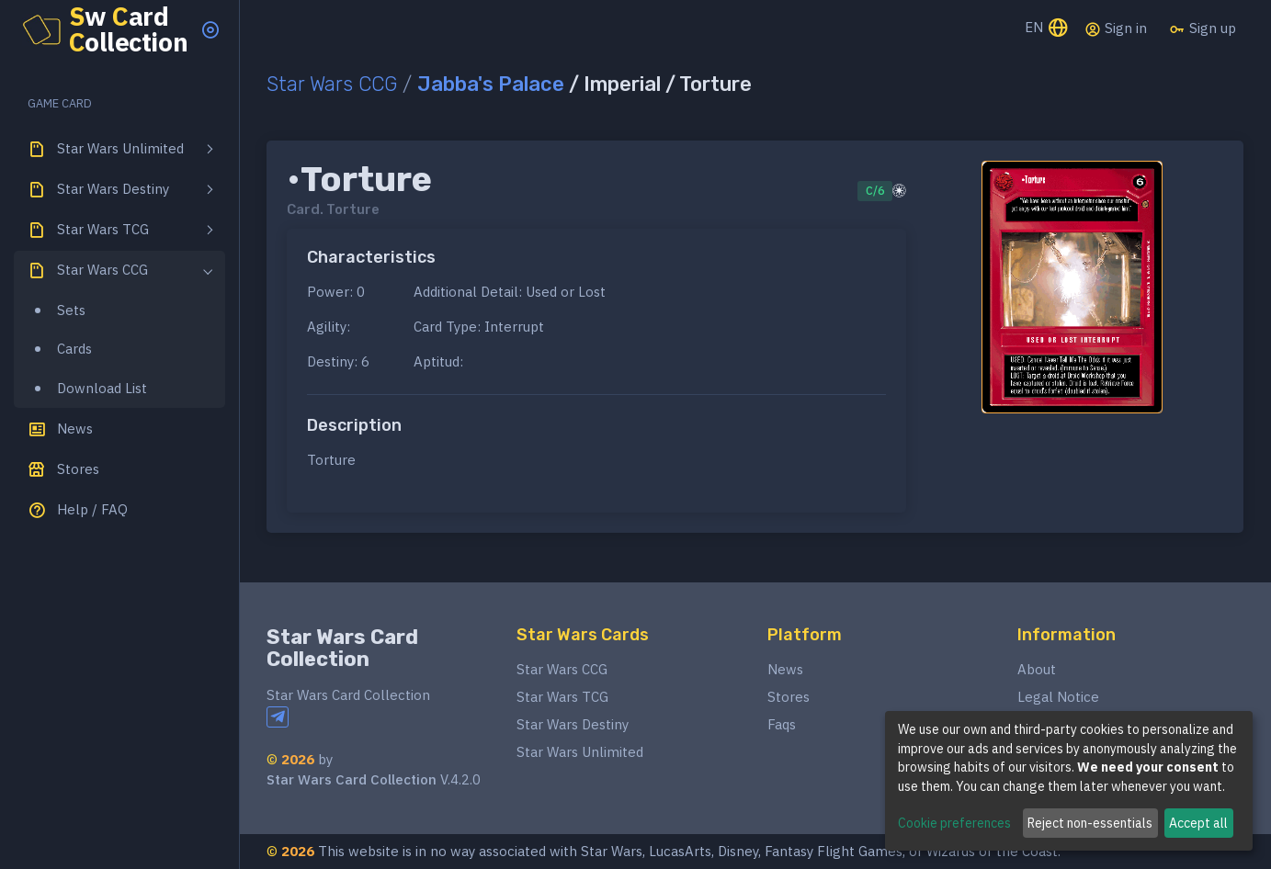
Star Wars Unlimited (579, 752)
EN (1047, 28)
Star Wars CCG (332, 84)
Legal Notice (1058, 696)
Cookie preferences (954, 823)
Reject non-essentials (1089, 823)
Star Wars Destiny (572, 724)
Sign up (1202, 28)
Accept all (1198, 823)
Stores (788, 696)
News (785, 669)
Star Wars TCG (562, 696)
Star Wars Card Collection (342, 648)
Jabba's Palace (490, 84)
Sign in (1115, 28)
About (1036, 669)
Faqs (781, 724)
